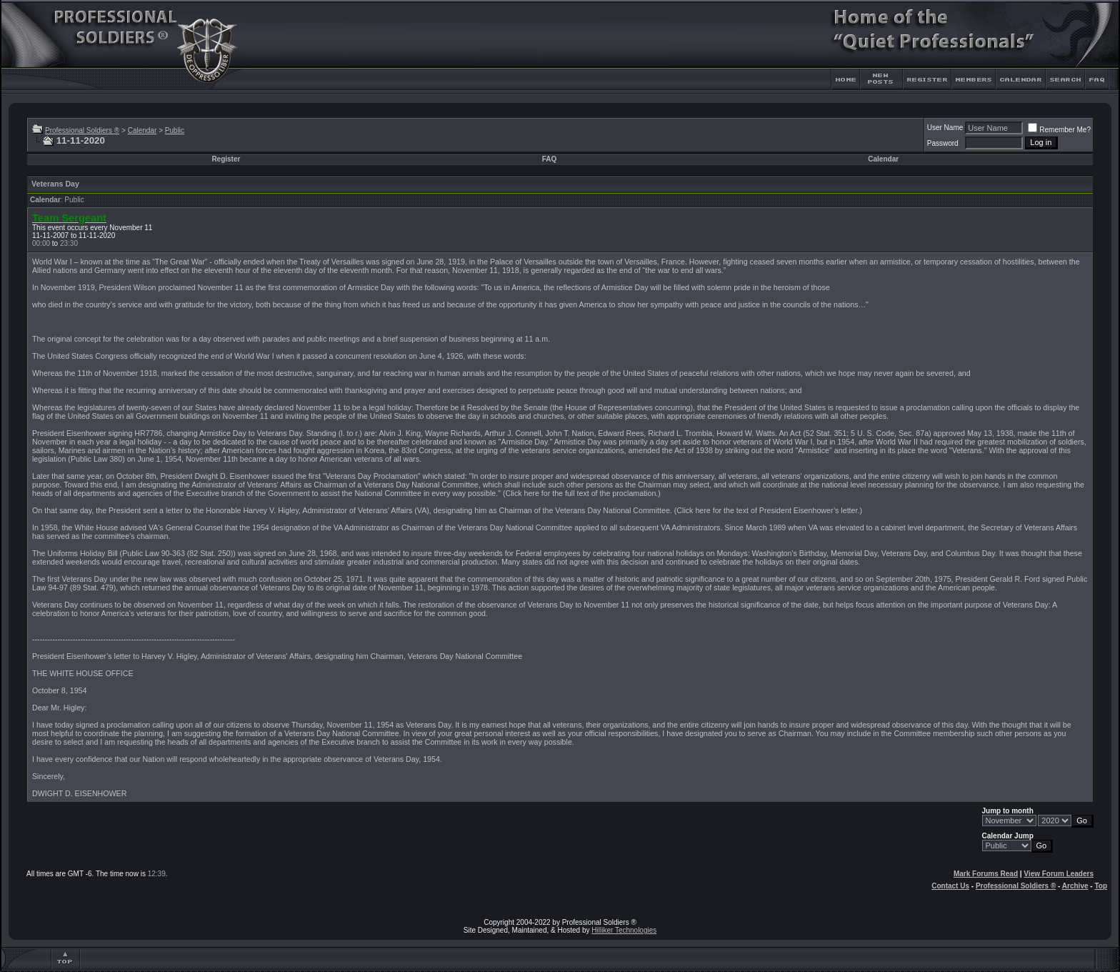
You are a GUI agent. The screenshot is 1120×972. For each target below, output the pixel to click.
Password (943, 143)
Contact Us (950, 886)
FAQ (549, 159)
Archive (1075, 886)
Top (1100, 886)
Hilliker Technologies (623, 930)
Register (225, 159)
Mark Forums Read (986, 874)
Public (174, 130)
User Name (945, 128)
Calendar (142, 130)
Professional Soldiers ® (82, 130)
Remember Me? (1059, 130)
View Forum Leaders (1059, 874)
